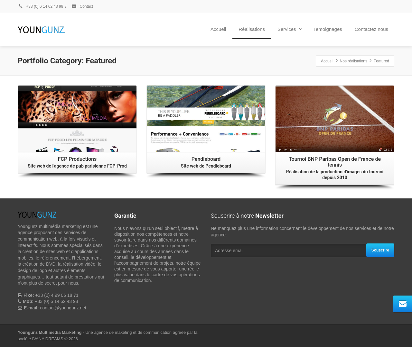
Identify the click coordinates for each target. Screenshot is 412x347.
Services (290, 29)
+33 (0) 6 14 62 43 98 (40, 6)
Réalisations (252, 29)
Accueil (218, 29)
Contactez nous (371, 29)
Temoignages (328, 29)
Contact (82, 6)
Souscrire (380, 250)
